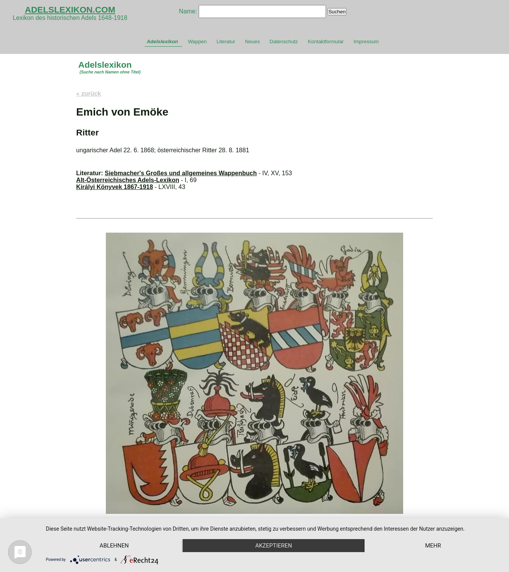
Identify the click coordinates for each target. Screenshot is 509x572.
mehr (433, 545)
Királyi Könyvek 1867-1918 (114, 187)
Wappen (197, 41)
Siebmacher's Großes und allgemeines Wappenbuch (181, 173)
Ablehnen (114, 545)
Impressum (366, 41)
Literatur (226, 41)
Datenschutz (284, 41)
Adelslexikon (162, 41)
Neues (252, 41)
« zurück (88, 93)
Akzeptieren (273, 545)
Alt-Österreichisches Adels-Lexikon (127, 180)
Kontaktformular (326, 41)
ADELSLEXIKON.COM (70, 10)
